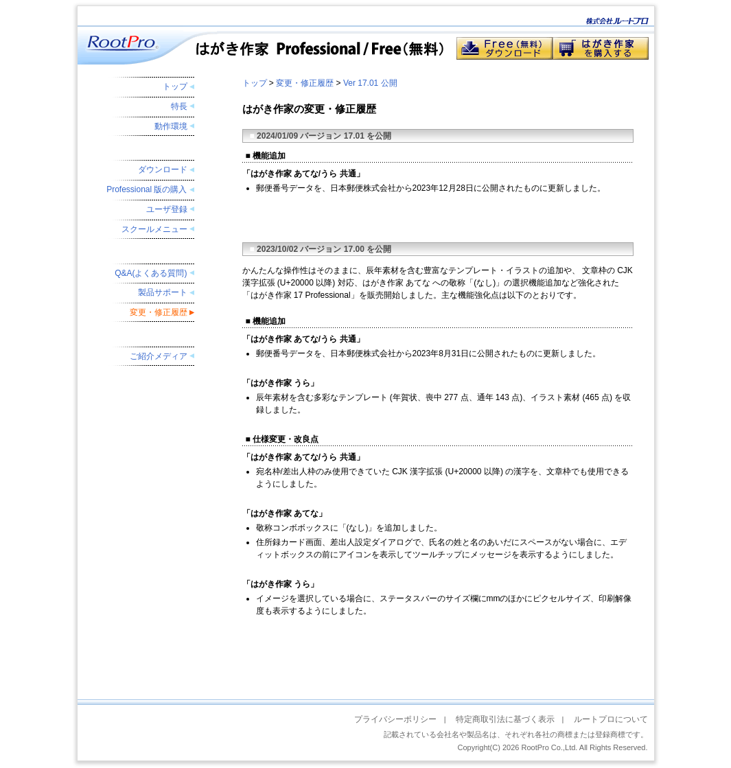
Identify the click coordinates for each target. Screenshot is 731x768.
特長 (179, 106)
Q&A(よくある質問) (151, 273)
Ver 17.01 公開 (370, 83)
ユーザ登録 (166, 209)
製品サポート (162, 292)
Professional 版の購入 (146, 189)
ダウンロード (162, 169)
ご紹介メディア (158, 356)
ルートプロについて (611, 719)
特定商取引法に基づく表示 (505, 719)
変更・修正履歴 (158, 312)
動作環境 (170, 126)
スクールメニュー (154, 229)
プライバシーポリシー (395, 719)
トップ (175, 86)
